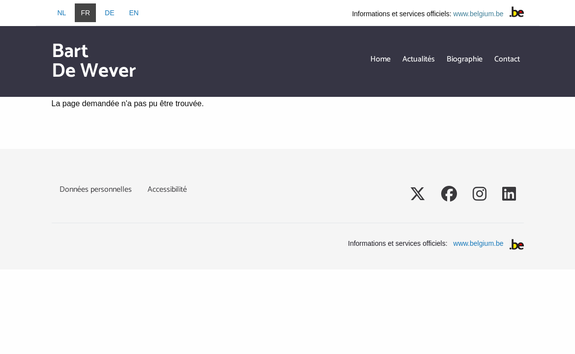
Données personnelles (96, 189)
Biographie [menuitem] (465, 59)
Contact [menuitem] (507, 59)
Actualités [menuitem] (418, 59)
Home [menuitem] (380, 59)
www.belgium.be (479, 14)
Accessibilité (167, 189)
